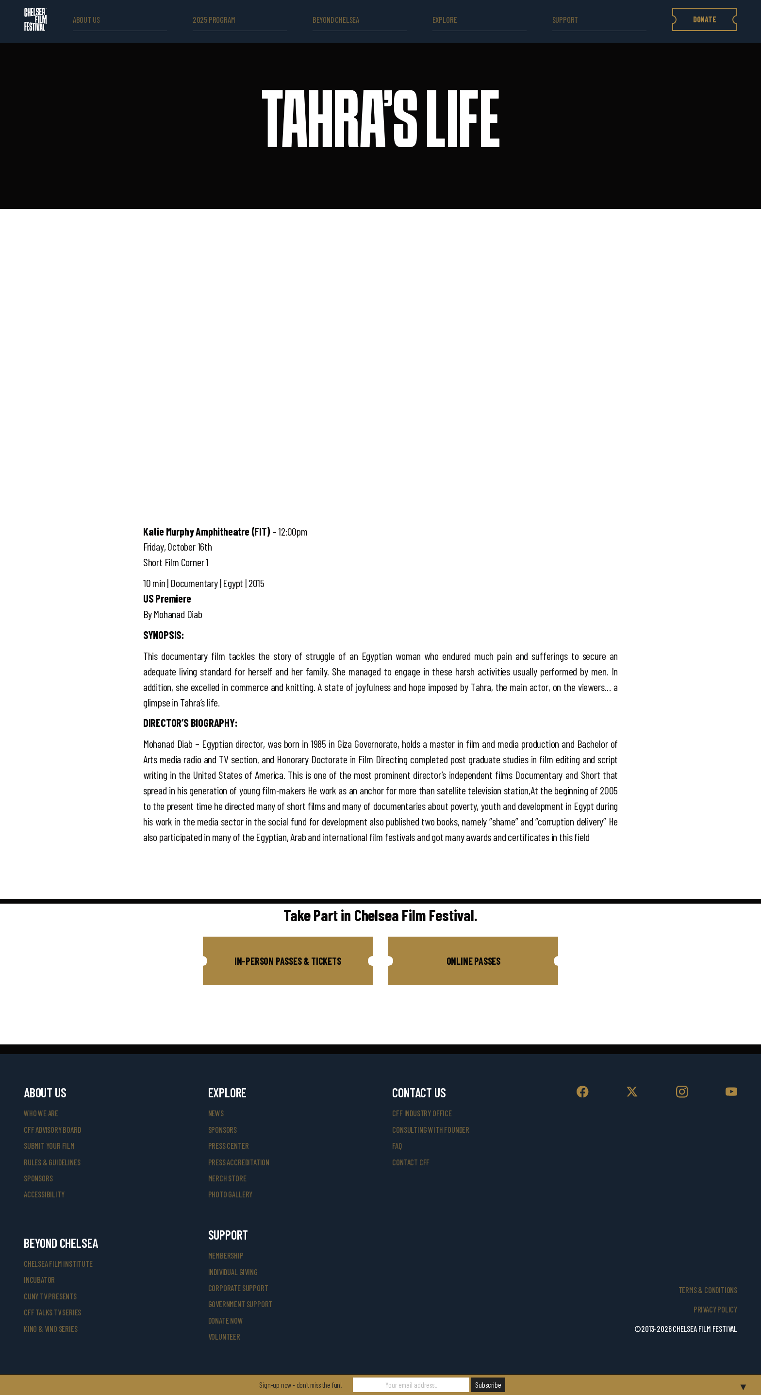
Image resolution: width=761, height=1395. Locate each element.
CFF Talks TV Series (52, 1312)
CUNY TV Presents (50, 1296)
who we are (41, 1113)
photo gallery (230, 1194)
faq (396, 1145)
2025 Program (214, 19)
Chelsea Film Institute (58, 1263)
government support (240, 1304)
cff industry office (421, 1113)
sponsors (38, 1178)
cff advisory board (52, 1129)
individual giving (233, 1272)
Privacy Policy (715, 1309)
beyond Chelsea (336, 19)
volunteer (224, 1336)
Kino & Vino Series (50, 1328)
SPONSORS (222, 1129)
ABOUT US (86, 19)
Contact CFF (411, 1162)
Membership (226, 1255)
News (216, 1113)
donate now (225, 1320)
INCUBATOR (39, 1279)
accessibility (44, 1194)
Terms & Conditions (707, 1289)
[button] (288, 961)
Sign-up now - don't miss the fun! (300, 1384)
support (565, 19)
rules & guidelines (52, 1162)
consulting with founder (430, 1129)
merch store (227, 1178)
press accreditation (238, 1162)
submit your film (49, 1145)
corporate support (238, 1288)
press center (228, 1145)
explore (444, 19)
